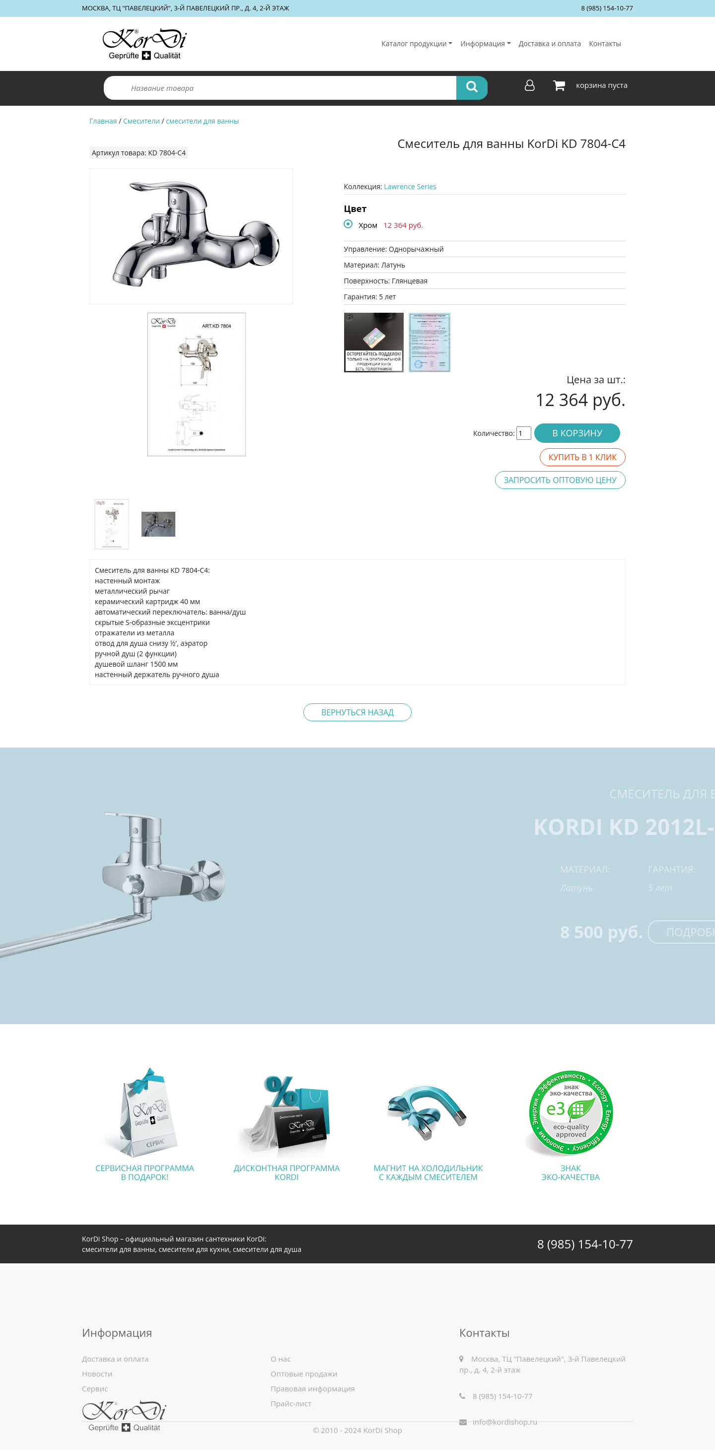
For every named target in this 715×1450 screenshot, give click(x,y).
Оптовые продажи (304, 1418)
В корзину (577, 433)
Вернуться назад (357, 712)
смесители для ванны (202, 121)
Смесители (141, 121)
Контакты (605, 43)
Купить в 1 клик (583, 457)
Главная (103, 121)
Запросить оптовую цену (560, 480)
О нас (281, 1403)
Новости (97, 1418)
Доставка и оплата (550, 43)
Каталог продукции (413, 43)
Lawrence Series (410, 186)
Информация (482, 43)
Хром (368, 225)
